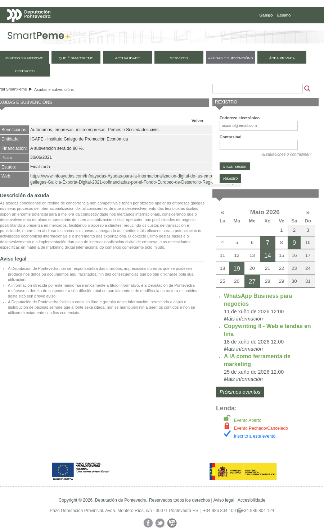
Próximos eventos (240, 392)
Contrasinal (231, 137)
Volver (197, 121)
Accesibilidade (251, 500)
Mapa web (78, 29)
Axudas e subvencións (54, 89)
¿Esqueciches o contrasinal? (286, 154)
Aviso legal (223, 500)
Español (284, 15)
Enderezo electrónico (240, 118)
